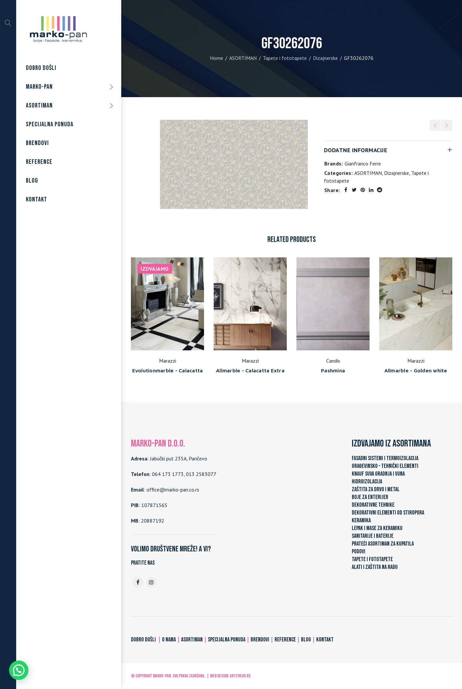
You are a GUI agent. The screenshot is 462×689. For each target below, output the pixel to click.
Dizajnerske (325, 58)
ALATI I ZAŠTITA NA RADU (375, 567)
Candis (333, 360)
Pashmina (333, 370)
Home (216, 58)
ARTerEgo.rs (240, 676)
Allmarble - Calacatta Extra (250, 370)
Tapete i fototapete (285, 58)
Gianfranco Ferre (363, 163)
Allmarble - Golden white (415, 370)
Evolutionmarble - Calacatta (167, 370)
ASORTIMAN (243, 58)
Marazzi (167, 360)
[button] (18, 670)
